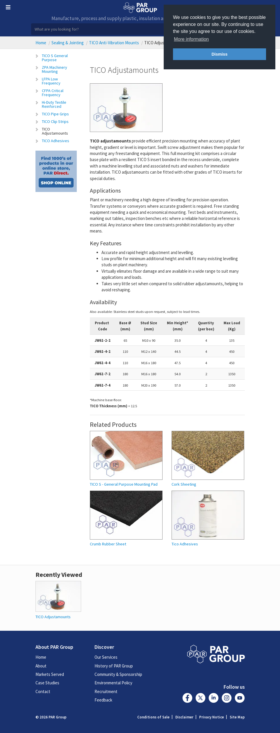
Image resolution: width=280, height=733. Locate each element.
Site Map (237, 717)
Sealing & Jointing (67, 42)
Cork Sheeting (184, 484)
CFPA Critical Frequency (52, 92)
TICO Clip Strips (55, 121)
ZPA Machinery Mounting (54, 69)
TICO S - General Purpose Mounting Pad (124, 484)
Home (40, 42)
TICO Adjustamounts (55, 131)
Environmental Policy (113, 683)
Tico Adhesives (185, 544)
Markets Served (49, 674)
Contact (42, 691)
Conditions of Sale (153, 717)
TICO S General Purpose (55, 57)
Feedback (103, 700)
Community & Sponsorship (118, 674)
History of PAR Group (113, 666)
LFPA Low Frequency (51, 81)
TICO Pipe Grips (55, 114)
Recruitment (105, 691)
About (41, 666)
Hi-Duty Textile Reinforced (54, 104)
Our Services (105, 657)
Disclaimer (184, 717)
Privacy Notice (211, 717)
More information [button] (191, 39)
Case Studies (47, 683)
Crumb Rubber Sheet (108, 544)
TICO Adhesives (55, 140)
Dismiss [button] (219, 54)
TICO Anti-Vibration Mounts (114, 42)
